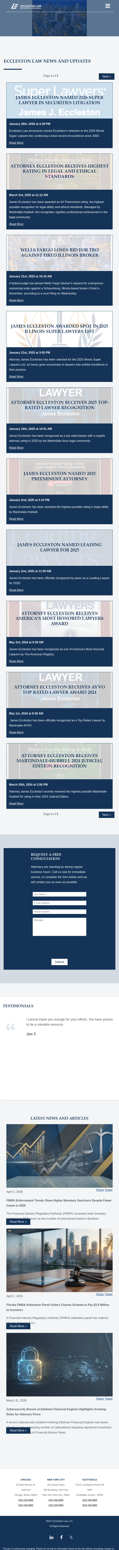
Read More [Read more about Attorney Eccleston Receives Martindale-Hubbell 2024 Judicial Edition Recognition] (16, 803)
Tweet (108, 1189)
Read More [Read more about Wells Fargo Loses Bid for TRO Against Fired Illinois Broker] (16, 300)
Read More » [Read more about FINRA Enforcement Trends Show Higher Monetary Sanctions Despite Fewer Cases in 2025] (18, 1221)
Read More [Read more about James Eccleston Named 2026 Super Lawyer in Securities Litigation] (16, 142)
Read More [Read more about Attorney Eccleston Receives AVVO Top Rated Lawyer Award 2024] (16, 732)
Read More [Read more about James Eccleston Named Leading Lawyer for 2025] (16, 590)
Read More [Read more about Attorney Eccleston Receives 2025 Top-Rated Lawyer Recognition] (16, 447)
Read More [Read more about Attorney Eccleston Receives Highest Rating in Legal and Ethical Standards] (16, 224)
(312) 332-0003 (25, 1505)
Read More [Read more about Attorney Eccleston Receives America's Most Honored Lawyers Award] (16, 661)
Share (100, 1189)
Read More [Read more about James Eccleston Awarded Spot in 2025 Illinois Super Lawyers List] (16, 376)
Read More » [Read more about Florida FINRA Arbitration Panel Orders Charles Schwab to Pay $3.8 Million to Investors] (18, 1326)
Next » (106, 76)
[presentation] (60, 947)
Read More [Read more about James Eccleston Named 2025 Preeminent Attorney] (16, 518)
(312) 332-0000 (25, 1500)
